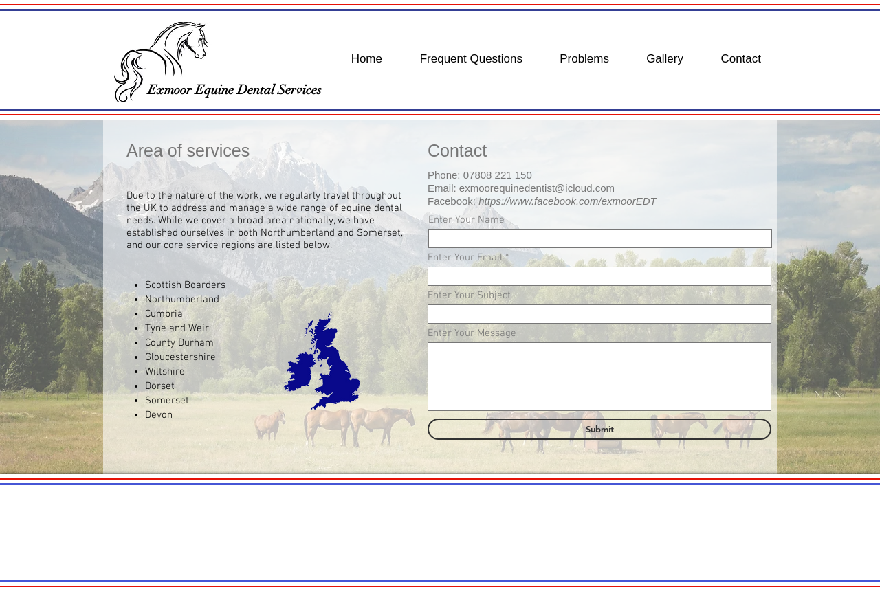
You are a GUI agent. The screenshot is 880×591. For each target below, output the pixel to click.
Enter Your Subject (469, 296)
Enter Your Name (466, 220)
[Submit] (599, 429)
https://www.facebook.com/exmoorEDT (567, 201)
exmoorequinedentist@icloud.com (537, 188)
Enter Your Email (465, 258)
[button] (440, 532)
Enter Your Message (472, 333)
